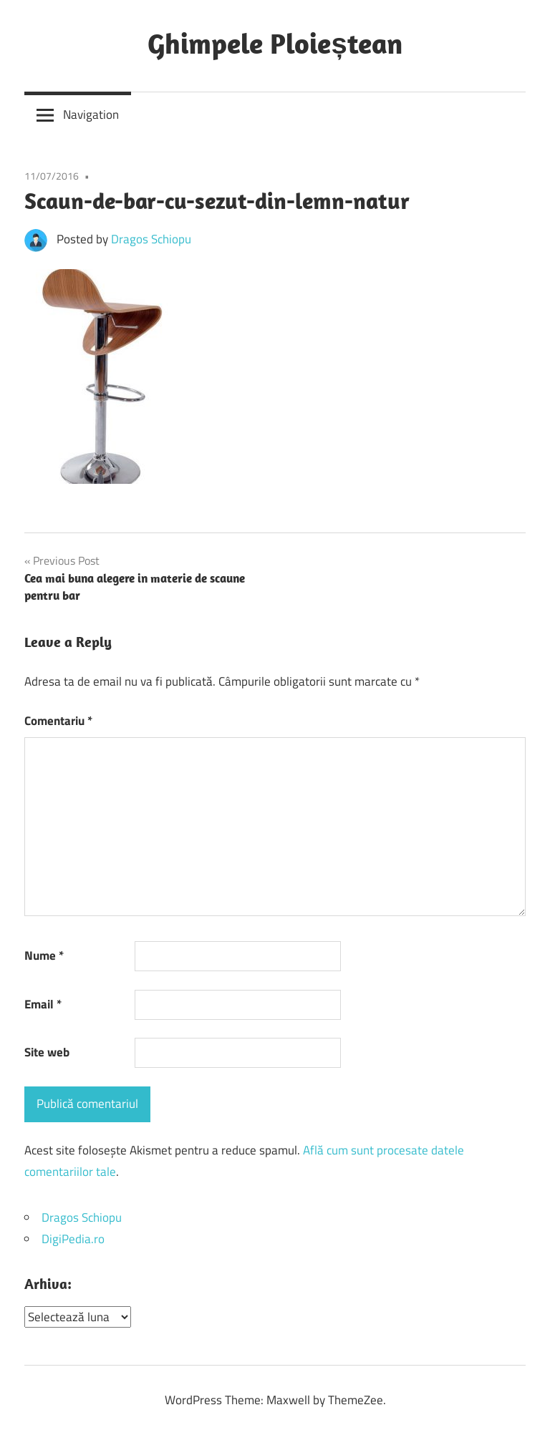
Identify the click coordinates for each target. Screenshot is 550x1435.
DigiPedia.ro (73, 1239)
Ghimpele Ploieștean (275, 43)
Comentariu (58, 720)
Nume (44, 955)
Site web (46, 1052)
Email (43, 1004)
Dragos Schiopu (151, 239)
